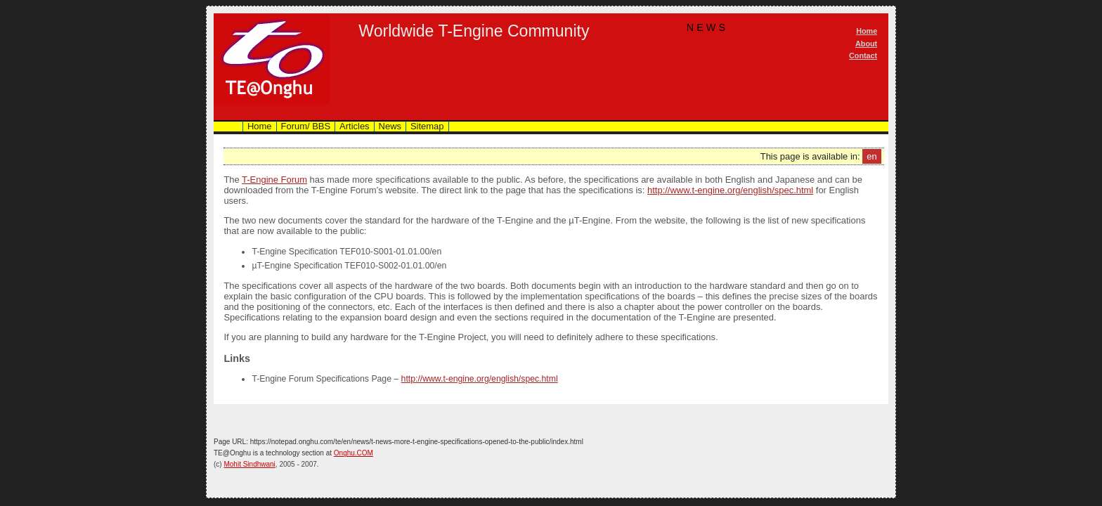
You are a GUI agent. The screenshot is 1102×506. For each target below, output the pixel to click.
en (871, 156)
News (390, 126)
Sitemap (427, 126)
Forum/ (306, 126)
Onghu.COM (353, 453)
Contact (863, 55)
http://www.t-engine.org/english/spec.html (730, 190)
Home (866, 31)
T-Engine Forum (274, 179)
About (866, 43)
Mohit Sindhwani (249, 464)
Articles (354, 126)
